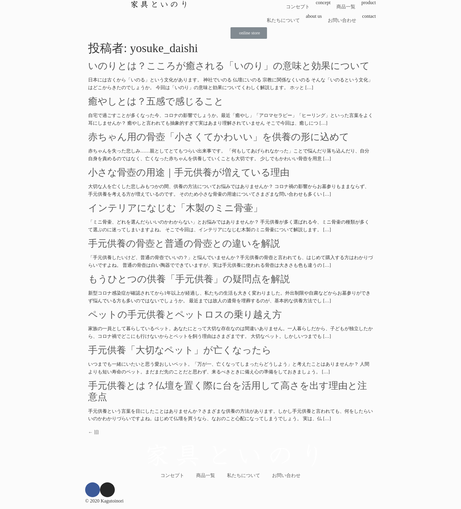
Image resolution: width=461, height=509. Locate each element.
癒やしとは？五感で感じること (156, 101)
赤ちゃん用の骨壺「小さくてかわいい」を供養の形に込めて (218, 136)
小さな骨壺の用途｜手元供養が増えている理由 (189, 172)
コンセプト (298, 6)
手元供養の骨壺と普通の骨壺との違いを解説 (184, 243)
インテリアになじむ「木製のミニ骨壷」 (175, 208)
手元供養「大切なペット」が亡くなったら (179, 350)
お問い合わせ (342, 20)
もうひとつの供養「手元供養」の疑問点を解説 (189, 279)
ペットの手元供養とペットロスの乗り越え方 (185, 314)
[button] (248, 33)
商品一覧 (345, 6)
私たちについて (283, 20)
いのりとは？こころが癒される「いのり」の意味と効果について (229, 65)
